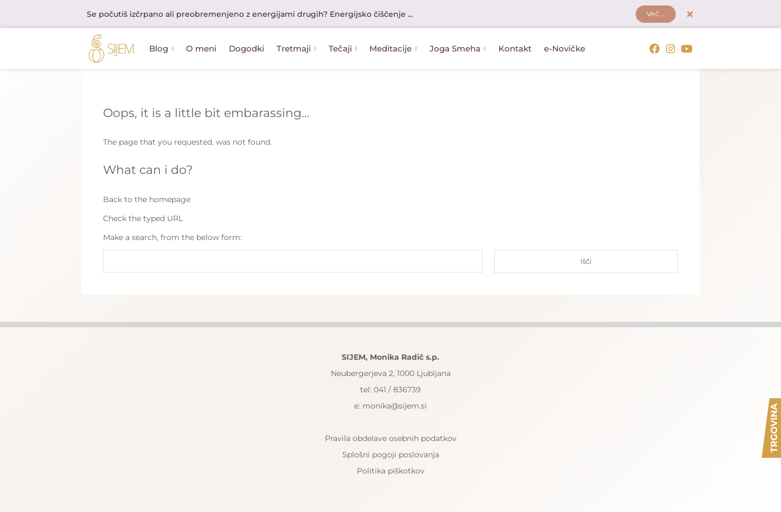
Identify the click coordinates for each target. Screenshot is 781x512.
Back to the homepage (146, 199)
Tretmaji (296, 49)
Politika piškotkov (391, 471)
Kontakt (515, 49)
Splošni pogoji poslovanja (390, 455)
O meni (201, 49)
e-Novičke (564, 49)
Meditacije (393, 49)
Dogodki (246, 49)
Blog (161, 49)
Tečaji (343, 49)
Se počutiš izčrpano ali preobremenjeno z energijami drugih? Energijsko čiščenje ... (250, 15)
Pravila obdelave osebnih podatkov (391, 439)
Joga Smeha (458, 49)
